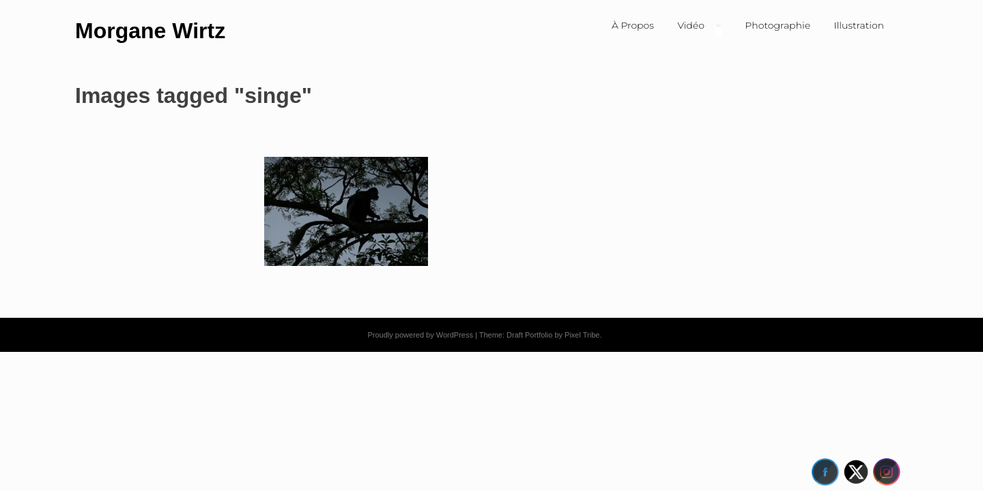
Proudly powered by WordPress (419, 335)
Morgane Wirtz (150, 30)
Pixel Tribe (582, 335)
